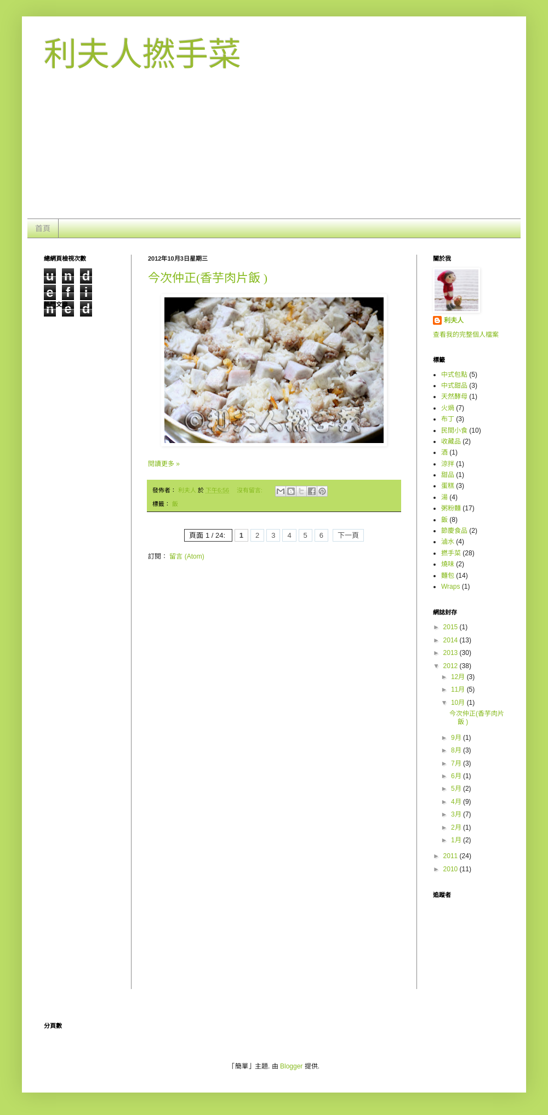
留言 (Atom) (186, 556)
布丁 (447, 419)
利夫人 (454, 320)
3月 (457, 814)
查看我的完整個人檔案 (466, 334)
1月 (457, 840)
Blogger (291, 1066)
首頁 (42, 228)
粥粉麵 (451, 508)
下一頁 (348, 535)
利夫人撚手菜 (142, 54)
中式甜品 (454, 385)
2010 (451, 869)
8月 (457, 750)
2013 (451, 653)
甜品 (447, 475)
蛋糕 (447, 486)
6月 (457, 776)
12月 (459, 677)
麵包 (447, 575)
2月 (457, 827)
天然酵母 (454, 396)
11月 (459, 689)
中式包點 (454, 374)
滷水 (447, 541)
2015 (451, 627)
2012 (451, 666)
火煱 (447, 408)
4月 (457, 802)
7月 (457, 763)
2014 (451, 640)
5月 (457, 788)
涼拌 (447, 464)
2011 (451, 856)
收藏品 (451, 441)
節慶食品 (454, 530)
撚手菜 (451, 553)
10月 (459, 702)
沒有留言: (250, 490)
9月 (457, 738)
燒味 (447, 564)
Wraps (450, 586)
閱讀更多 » (164, 464)
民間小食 (454, 430)
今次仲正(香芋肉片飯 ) (207, 278)
